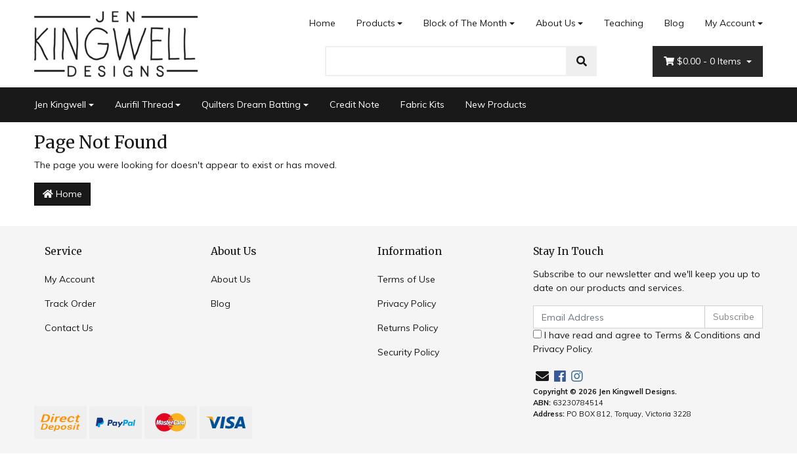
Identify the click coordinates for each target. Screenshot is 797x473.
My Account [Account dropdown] (730, 23)
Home (322, 23)
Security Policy (408, 352)
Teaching (623, 23)
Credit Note (354, 104)
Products (375, 23)
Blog (674, 23)
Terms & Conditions (698, 335)
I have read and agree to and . (646, 342)
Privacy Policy (406, 303)
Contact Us (69, 328)
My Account (70, 279)
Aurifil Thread (144, 104)
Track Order (70, 303)
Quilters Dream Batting (251, 104)
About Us (556, 23)
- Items (704, 61)
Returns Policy (407, 328)
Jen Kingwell (60, 104)
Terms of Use (406, 279)
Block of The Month (465, 23)
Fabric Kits (422, 104)
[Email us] (542, 376)
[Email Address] (619, 316)
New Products (496, 104)
